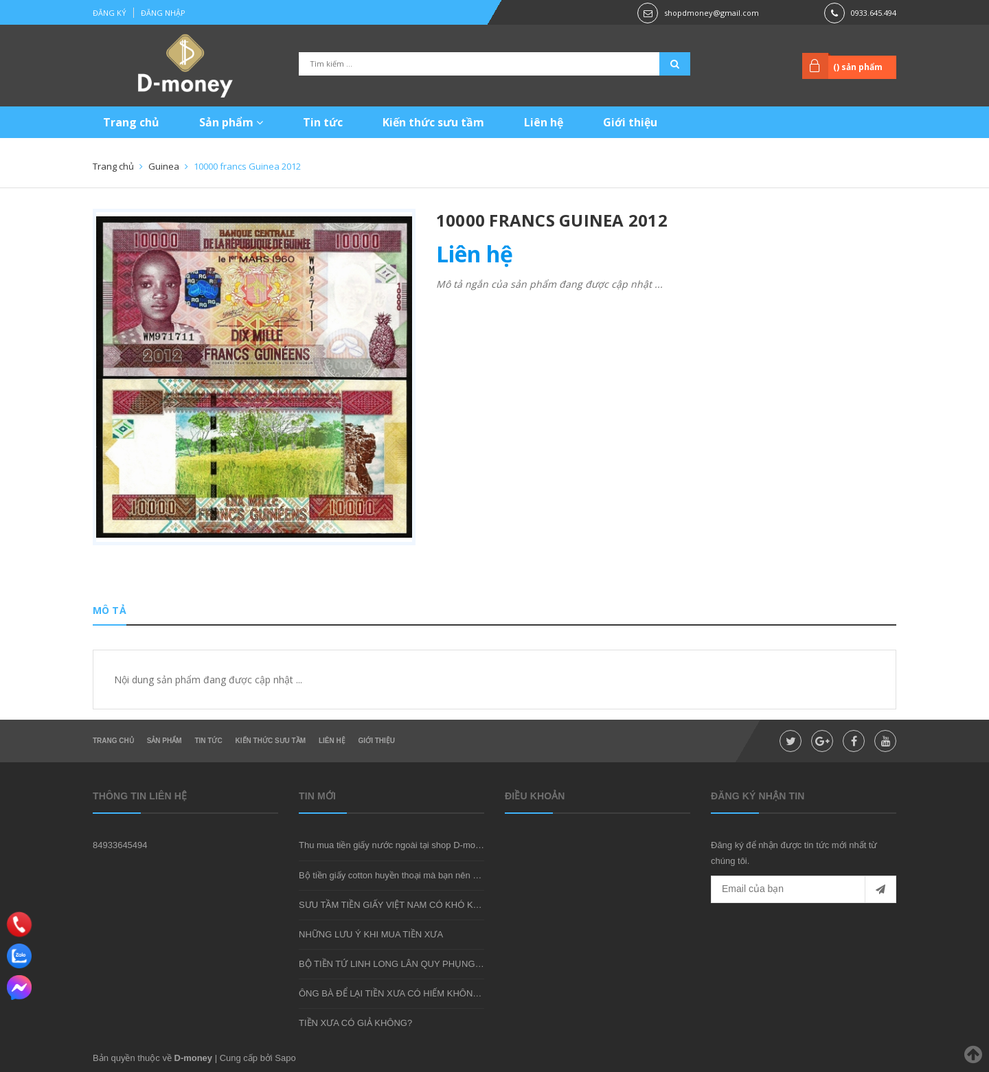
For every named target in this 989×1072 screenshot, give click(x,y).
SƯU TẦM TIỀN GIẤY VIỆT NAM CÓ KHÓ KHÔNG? (402, 905)
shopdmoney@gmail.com (711, 13)
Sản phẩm (231, 122)
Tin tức (323, 122)
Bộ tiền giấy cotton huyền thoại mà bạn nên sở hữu (400, 875)
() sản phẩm (858, 67)
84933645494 (120, 845)
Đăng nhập (163, 13)
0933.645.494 (873, 13)
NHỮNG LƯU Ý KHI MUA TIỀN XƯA (371, 934)
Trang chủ (131, 122)
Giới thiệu (630, 122)
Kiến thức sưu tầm (433, 122)
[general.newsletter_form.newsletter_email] (803, 889)
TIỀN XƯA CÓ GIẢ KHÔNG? (355, 1023)
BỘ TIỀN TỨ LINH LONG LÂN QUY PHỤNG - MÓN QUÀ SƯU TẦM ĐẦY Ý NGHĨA (463, 964)
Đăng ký (109, 13)
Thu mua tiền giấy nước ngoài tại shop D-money (394, 845)
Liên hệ (543, 122)
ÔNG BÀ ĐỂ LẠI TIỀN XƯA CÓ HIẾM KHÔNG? (392, 993)
